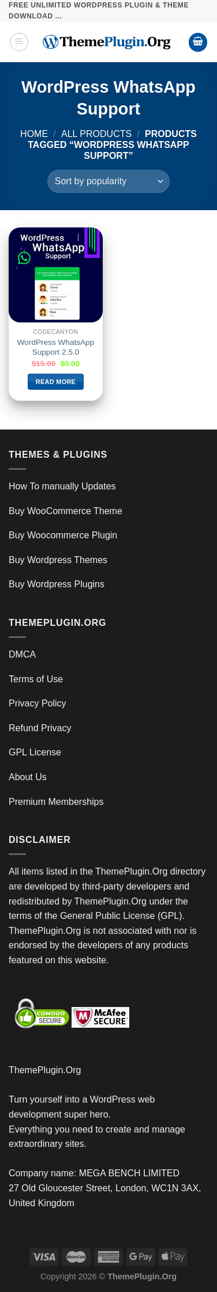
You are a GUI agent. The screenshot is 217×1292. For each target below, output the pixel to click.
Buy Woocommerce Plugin (63, 535)
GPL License (35, 752)
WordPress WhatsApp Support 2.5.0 (55, 347)
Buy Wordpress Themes (58, 560)
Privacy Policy (37, 703)
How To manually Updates (62, 486)
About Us (28, 777)
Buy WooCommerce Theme (65, 511)
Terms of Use (36, 679)
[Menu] (19, 42)
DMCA (22, 654)
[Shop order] (108, 181)
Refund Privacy (40, 728)
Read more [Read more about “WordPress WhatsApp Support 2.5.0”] (56, 381)
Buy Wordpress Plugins (56, 584)
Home (34, 134)
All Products (96, 134)
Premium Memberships (56, 802)
